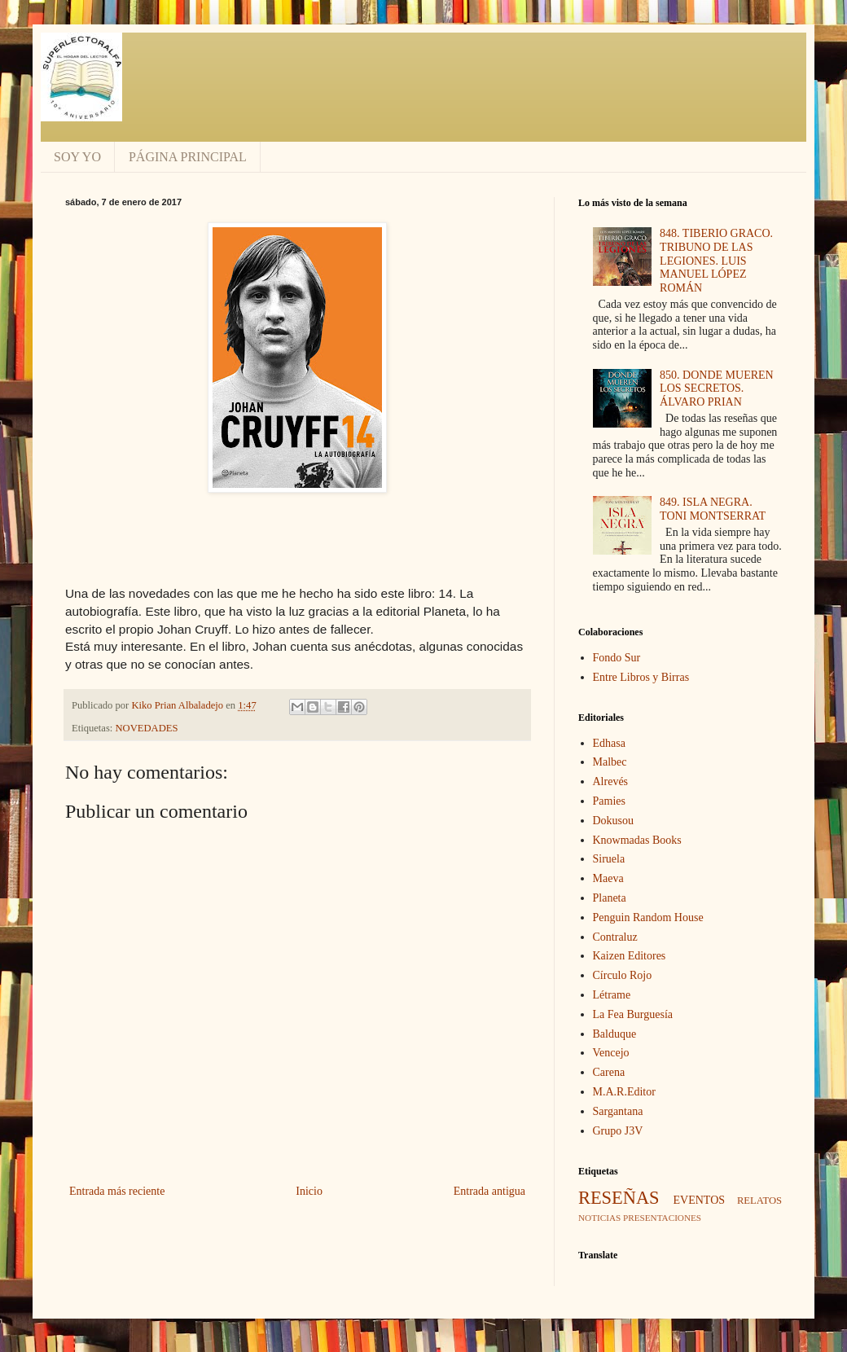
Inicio (309, 1191)
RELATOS (759, 1200)
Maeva (608, 878)
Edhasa (609, 743)
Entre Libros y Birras (641, 677)
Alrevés (611, 781)
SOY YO (77, 157)
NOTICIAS (599, 1218)
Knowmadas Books (637, 840)
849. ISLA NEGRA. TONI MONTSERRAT (713, 509)
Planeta (609, 898)
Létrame (612, 995)
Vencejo (611, 1053)
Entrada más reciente (117, 1191)
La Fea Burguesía (633, 1014)
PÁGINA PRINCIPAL (188, 157)
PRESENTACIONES (662, 1218)
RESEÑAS (619, 1197)
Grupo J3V (618, 1131)
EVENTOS (700, 1200)
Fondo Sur (617, 658)
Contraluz (615, 937)
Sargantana (618, 1111)
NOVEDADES (147, 728)
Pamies (609, 801)
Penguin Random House (648, 917)
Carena (609, 1072)
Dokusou (613, 820)
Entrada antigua (489, 1191)
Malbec (610, 762)
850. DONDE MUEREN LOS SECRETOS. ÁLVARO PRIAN (717, 389)
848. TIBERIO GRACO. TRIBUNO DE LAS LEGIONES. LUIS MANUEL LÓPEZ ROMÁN (716, 260)
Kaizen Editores (629, 956)
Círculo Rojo (622, 975)
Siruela (609, 859)
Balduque (615, 1034)
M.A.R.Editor (624, 1092)
